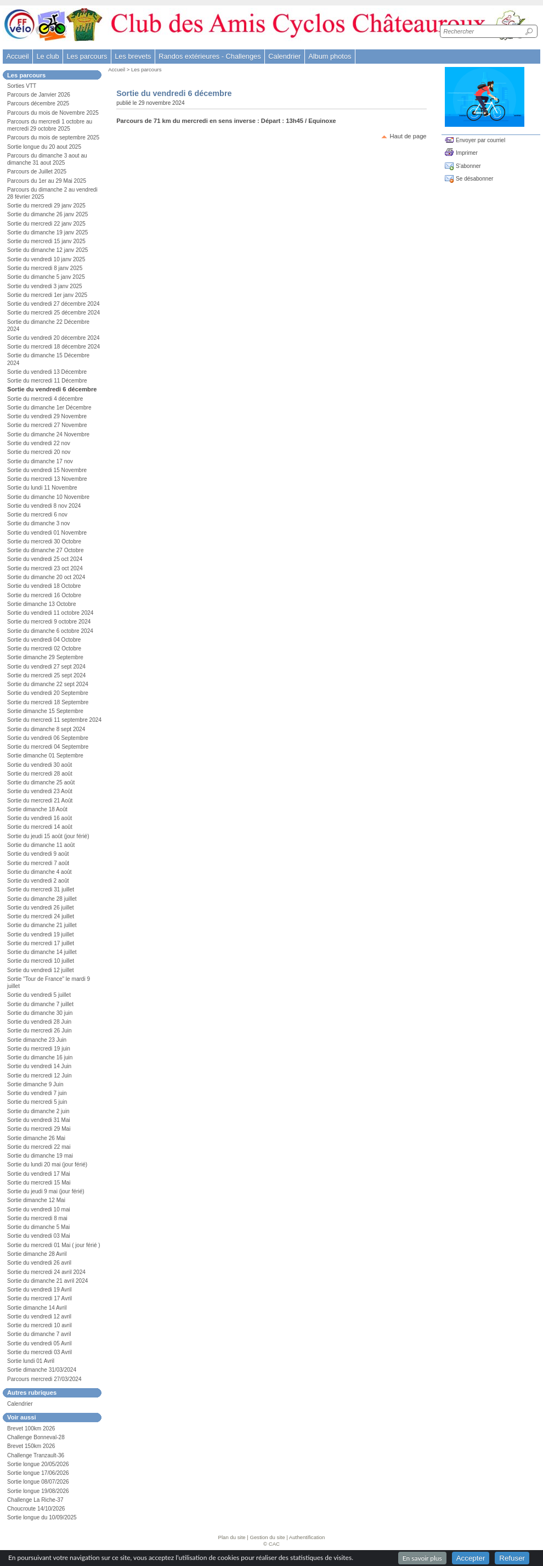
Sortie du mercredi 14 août (39, 827)
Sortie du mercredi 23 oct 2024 (45, 568)
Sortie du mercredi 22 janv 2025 (46, 224)
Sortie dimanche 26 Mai (36, 1138)
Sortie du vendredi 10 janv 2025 (46, 259)
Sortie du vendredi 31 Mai (38, 1120)
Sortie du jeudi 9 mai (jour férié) (45, 1191)
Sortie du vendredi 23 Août (39, 791)
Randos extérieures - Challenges (210, 56)
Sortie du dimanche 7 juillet (40, 1004)
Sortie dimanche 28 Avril (37, 1254)
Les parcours (146, 69)
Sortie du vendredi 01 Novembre (47, 533)
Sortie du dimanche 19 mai (40, 1156)
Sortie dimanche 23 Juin (36, 1040)
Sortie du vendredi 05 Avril (39, 1343)
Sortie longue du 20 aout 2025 (44, 147)
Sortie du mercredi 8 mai (37, 1218)
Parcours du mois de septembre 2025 (53, 137)
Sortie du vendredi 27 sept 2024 (46, 667)
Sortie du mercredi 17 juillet (40, 943)
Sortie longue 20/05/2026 (38, 1464)
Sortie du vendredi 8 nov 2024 (44, 506)
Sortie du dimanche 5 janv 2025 (46, 277)
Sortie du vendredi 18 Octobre (44, 586)
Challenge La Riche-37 (35, 1500)
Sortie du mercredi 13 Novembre (47, 479)
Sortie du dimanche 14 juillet (42, 952)
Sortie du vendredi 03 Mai (38, 1236)
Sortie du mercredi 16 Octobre (44, 595)
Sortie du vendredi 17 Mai (38, 1174)
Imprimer (467, 153)
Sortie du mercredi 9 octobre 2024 (48, 622)
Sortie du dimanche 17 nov (40, 461)
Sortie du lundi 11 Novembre (42, 488)
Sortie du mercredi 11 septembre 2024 (54, 720)
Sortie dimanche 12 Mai (36, 1200)
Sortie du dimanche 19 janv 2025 (47, 232)
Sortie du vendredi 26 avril (39, 1263)
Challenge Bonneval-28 (36, 1437)
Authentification (307, 1537)
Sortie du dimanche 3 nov (38, 523)
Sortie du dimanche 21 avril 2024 (47, 1281)
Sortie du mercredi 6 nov (37, 515)
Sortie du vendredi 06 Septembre (47, 738)
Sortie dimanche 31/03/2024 (41, 1370)
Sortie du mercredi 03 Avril (39, 1352)
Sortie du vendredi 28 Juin (39, 1022)
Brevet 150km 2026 (31, 1446)
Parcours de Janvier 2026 (38, 95)
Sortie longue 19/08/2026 (38, 1491)
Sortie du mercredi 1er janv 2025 (47, 295)
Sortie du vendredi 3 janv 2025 (44, 286)
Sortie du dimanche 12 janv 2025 (47, 250)
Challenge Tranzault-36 (35, 1455)
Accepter (470, 1558)
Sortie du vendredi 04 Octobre (44, 640)
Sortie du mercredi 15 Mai (38, 1183)
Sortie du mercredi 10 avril (39, 1325)
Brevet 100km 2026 (31, 1428)
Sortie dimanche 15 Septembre (45, 711)
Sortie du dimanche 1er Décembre (49, 408)
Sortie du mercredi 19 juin (38, 1049)
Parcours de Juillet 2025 (36, 172)
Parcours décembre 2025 (38, 103)
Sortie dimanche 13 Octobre (41, 604)
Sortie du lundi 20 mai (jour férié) (47, 1164)
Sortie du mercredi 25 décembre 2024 (53, 313)
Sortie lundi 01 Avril (30, 1361)
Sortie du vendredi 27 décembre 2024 (53, 304)
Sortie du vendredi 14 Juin (39, 1066)
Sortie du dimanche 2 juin (38, 1111)
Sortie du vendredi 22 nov (38, 443)
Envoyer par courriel (480, 140)
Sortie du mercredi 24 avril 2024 (46, 1272)
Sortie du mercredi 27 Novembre (47, 425)
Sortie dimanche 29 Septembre (45, 657)
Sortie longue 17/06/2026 (38, 1473)
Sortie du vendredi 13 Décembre (47, 372)
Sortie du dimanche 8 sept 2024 (46, 729)
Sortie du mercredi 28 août (39, 774)
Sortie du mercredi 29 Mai (38, 1129)
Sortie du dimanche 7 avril (39, 1334)
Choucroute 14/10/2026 (36, 1509)
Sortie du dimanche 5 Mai (38, 1227)
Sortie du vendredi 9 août (38, 854)
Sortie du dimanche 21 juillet (42, 925)
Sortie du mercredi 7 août (38, 863)
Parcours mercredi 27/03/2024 (44, 1379)
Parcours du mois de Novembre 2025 (53, 113)
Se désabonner (474, 179)
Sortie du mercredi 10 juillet (40, 961)
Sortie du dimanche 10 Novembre (48, 497)
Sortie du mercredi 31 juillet (40, 889)
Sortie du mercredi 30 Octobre (44, 541)
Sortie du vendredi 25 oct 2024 (44, 559)
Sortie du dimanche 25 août (41, 782)
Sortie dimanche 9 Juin (35, 1084)
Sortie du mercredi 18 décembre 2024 (53, 347)
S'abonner (468, 166)
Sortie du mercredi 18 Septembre (47, 702)
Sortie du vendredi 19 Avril (39, 1290)
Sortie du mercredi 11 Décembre (47, 381)
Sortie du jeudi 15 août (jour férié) (48, 836)
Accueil (17, 56)
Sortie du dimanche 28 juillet (42, 899)
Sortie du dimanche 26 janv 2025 (47, 214)
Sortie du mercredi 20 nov (38, 452)
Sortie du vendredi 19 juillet (40, 934)
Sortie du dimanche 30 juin (39, 1013)
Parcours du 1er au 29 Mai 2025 (46, 181)
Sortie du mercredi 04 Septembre (47, 747)
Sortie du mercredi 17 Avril (39, 1298)
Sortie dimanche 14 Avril (37, 1308)
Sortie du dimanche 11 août (41, 845)
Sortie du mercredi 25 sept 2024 (46, 675)
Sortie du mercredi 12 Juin (39, 1076)
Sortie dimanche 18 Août (37, 809)
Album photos (329, 56)
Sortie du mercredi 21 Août (39, 801)
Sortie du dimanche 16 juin (39, 1057)
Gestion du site (267, 1537)
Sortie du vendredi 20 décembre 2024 (53, 338)
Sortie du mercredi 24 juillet (40, 916)
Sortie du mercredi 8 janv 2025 (44, 268)
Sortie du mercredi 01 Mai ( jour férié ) (53, 1245)
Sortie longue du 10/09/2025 (42, 1517)
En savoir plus (422, 1558)
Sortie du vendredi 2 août (38, 881)
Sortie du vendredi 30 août (39, 765)
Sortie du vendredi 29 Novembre (47, 416)
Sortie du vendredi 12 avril (39, 1317)
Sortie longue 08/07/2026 (38, 1482)
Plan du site (232, 1537)
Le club (47, 56)
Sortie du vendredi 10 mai (38, 1209)
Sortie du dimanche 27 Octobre (45, 550)
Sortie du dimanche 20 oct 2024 (46, 577)
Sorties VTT (21, 86)
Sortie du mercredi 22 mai (38, 1147)
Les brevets (133, 56)
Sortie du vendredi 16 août (39, 818)
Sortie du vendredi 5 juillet (39, 995)
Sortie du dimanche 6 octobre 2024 (50, 631)
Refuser (512, 1558)
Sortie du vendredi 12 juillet (40, 970)
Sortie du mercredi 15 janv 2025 (46, 241)
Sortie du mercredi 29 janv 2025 (46, 206)
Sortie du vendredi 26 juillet (40, 908)
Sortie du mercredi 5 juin (37, 1102)
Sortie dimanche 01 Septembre (45, 756)
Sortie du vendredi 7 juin (37, 1093)
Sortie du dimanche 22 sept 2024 (47, 684)
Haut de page (407, 136)
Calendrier (284, 56)
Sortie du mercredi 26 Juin (39, 1031)
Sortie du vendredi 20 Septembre (47, 693)
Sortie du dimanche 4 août (39, 872)
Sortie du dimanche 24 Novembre (48, 434)
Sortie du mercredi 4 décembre (45, 399)
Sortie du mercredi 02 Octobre (44, 649)
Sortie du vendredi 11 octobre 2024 (50, 613)
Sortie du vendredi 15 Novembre (47, 470)
